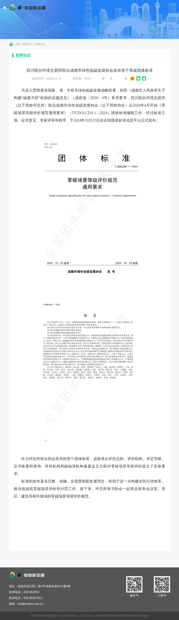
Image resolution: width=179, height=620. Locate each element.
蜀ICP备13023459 (136, 615)
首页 (17, 44)
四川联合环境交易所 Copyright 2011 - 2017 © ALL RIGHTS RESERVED (78, 615)
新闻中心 (28, 44)
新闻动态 (40, 44)
